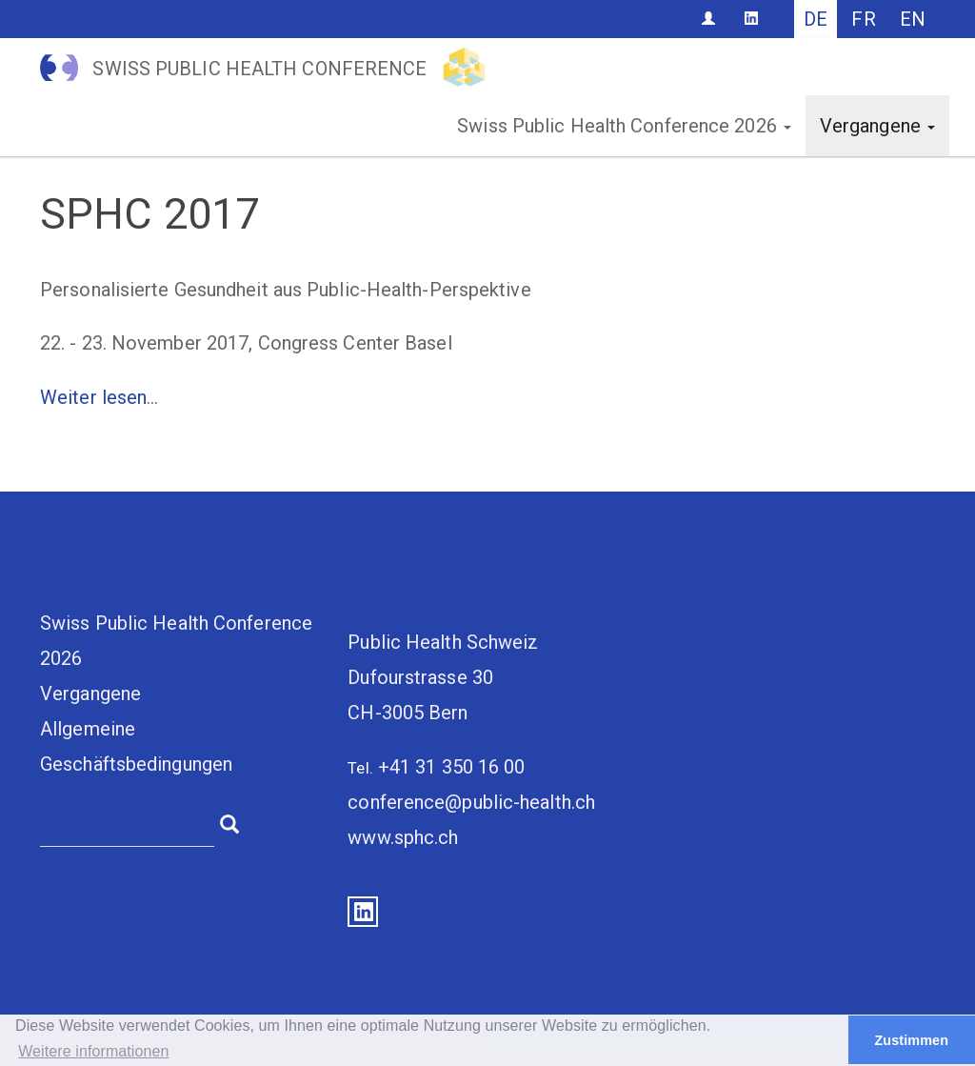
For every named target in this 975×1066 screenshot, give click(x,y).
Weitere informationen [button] (93, 1051)
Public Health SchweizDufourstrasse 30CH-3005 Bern (443, 677)
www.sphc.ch (403, 837)
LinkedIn (363, 911)
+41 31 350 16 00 (452, 766)
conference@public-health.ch (471, 802)
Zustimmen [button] (911, 1040)
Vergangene (877, 125)
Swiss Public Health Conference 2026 (624, 125)
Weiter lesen (93, 397)
